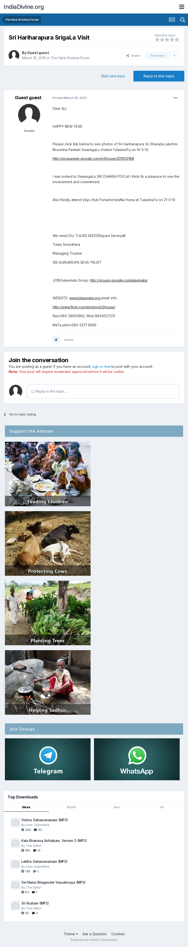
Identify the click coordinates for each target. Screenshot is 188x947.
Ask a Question (94, 934)
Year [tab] (116, 807)
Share (133, 55)
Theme (70, 934)
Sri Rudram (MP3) (35, 903)
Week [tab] (26, 807)
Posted (70, 98)
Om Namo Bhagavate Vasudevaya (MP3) (53, 882)
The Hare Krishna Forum (70, 58)
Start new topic (113, 76)
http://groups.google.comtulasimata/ (119, 280)
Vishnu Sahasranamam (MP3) (44, 820)
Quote (68, 340)
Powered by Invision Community (94, 940)
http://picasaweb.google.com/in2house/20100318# (93, 158)
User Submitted (37, 825)
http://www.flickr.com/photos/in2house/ (84, 307)
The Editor (34, 846)
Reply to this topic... (49, 391)
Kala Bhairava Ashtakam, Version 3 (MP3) (54, 841)
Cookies (118, 934)
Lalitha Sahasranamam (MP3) (44, 862)
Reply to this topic (158, 76)
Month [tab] (71, 807)
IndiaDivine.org (24, 6)
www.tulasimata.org (85, 298)
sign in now (101, 366)
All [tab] (162, 807)
